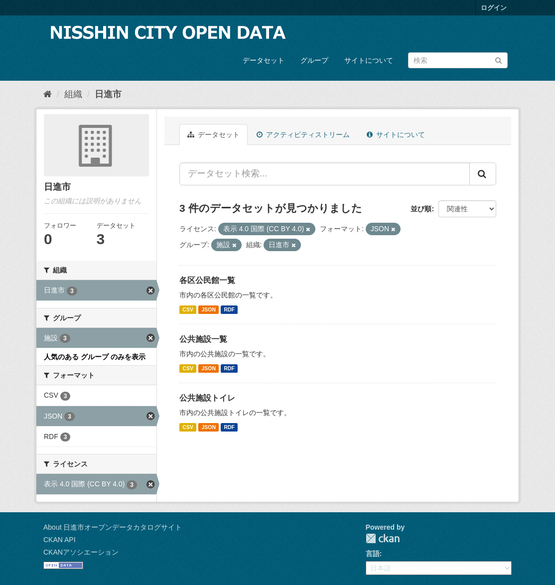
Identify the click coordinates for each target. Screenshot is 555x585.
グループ (314, 60)
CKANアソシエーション (81, 552)
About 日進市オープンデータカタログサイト (112, 527)
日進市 (108, 94)
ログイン (494, 7)
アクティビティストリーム (303, 135)
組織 (73, 94)
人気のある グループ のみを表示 (94, 357)
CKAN (383, 538)
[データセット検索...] (324, 173)
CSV (187, 309)
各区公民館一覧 (207, 280)
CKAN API (59, 540)
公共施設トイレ (207, 398)
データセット (263, 60)
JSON (208, 309)
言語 (373, 554)
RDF (229, 309)
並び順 (421, 209)
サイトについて (368, 60)
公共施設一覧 (203, 339)
